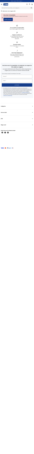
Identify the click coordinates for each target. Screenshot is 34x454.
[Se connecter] (29, 4)
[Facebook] (2, 132)
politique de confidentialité (7, 95)
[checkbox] (2, 88)
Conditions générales (25, 92)
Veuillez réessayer (8, 19)
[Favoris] (27, 4)
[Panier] (32, 4)
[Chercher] (31, 8)
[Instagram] (5, 132)
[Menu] (1, 4)
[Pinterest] (7, 132)
